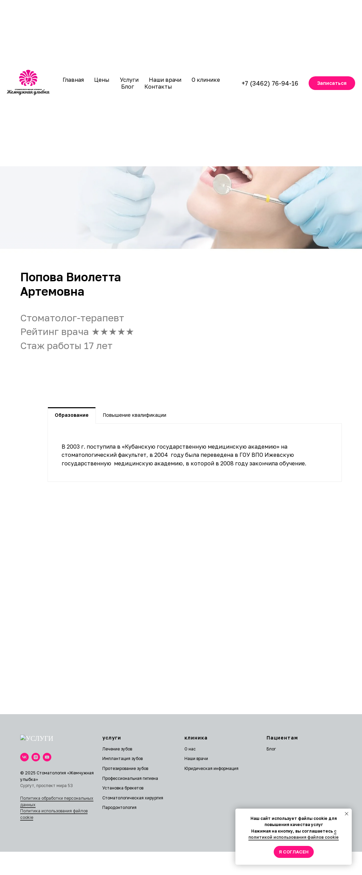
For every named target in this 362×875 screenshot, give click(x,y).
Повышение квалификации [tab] (134, 415)
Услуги (129, 79)
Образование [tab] (72, 415)
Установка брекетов (122, 787)
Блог (127, 86)
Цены (101, 79)
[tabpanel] (195, 452)
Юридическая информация (211, 768)
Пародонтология (119, 807)
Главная (73, 79)
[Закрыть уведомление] (346, 813)
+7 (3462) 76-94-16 (270, 83)
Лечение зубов (117, 748)
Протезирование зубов (125, 768)
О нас (190, 748)
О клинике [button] (206, 79)
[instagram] (35, 755)
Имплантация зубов (122, 758)
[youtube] (47, 755)
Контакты (158, 86)
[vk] (24, 755)
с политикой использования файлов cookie (293, 834)
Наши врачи (165, 79)
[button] (332, 83)
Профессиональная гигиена (130, 778)
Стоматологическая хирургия (132, 797)
